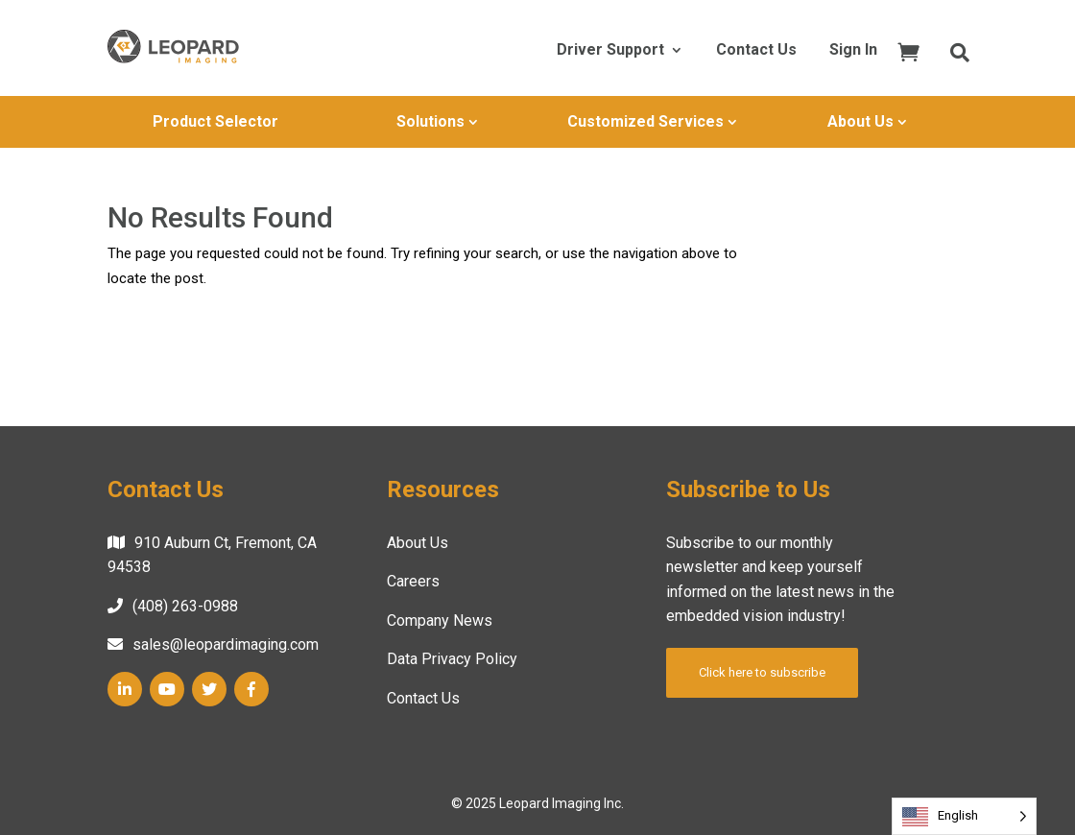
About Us (860, 121)
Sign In (853, 51)
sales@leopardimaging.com (225, 644)
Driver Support (610, 51)
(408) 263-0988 (185, 606)
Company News (439, 620)
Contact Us (756, 51)
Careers (413, 581)
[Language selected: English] (964, 816)
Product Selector (215, 121)
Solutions (430, 121)
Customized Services (645, 121)
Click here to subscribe (762, 672)
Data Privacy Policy (452, 659)
